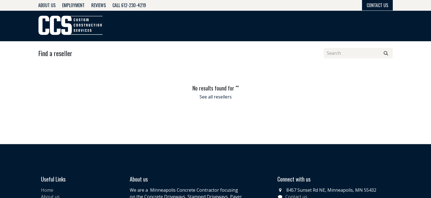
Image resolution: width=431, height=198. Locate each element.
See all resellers (216, 97)
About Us (47, 5)
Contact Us (377, 5)
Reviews (98, 5)
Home (47, 190)
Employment (73, 5)
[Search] (386, 53)
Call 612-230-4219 (129, 5)
